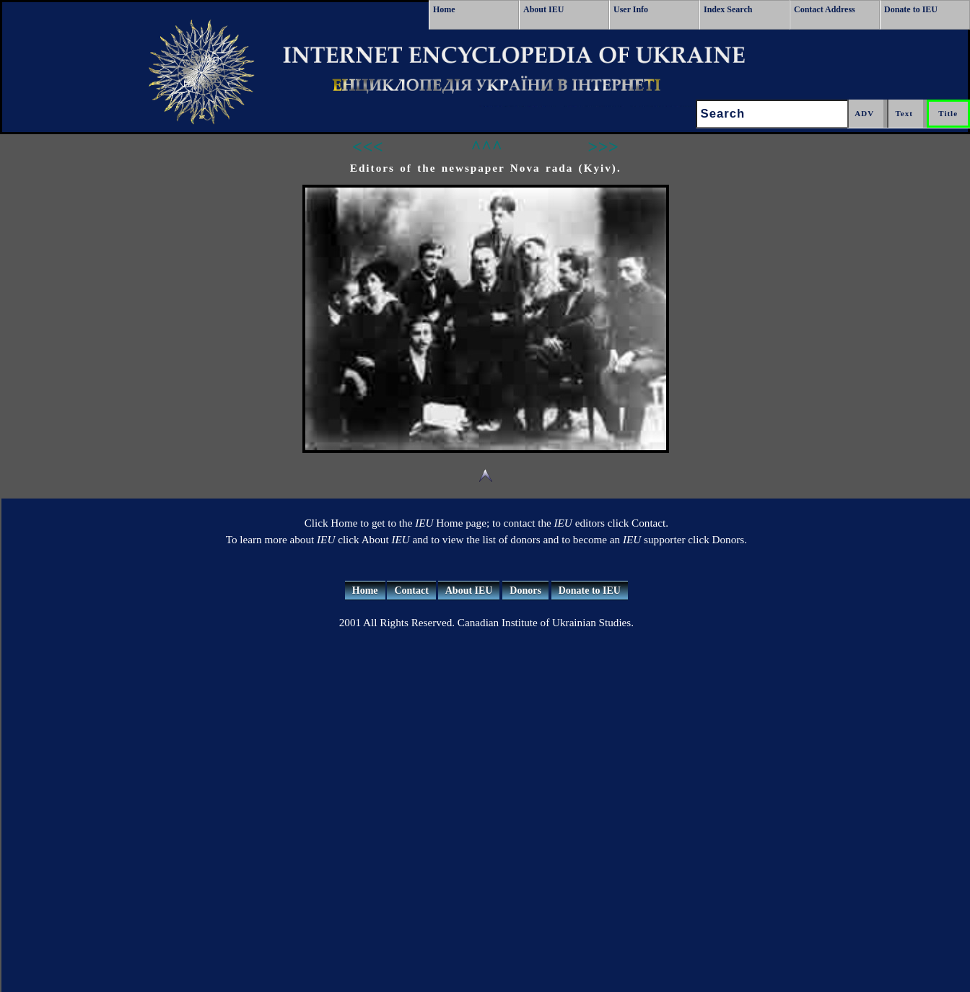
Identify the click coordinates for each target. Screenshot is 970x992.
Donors (525, 590)
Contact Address (824, 9)
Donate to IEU (911, 9)
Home (444, 9)
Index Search (728, 9)
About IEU (543, 9)
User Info (630, 9)
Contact (411, 590)
